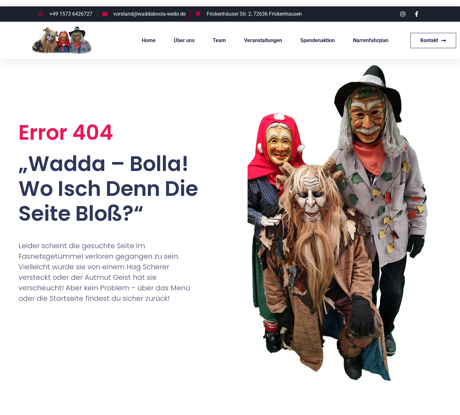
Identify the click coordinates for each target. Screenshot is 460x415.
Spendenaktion (317, 40)
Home (149, 40)
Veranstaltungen (263, 40)
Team (219, 40)
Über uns (184, 40)
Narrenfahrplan (370, 40)
